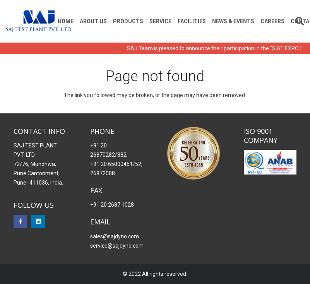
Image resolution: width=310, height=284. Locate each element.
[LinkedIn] (38, 221)
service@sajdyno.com (117, 246)
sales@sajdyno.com (114, 236)
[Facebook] (20, 221)
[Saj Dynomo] (39, 21)
